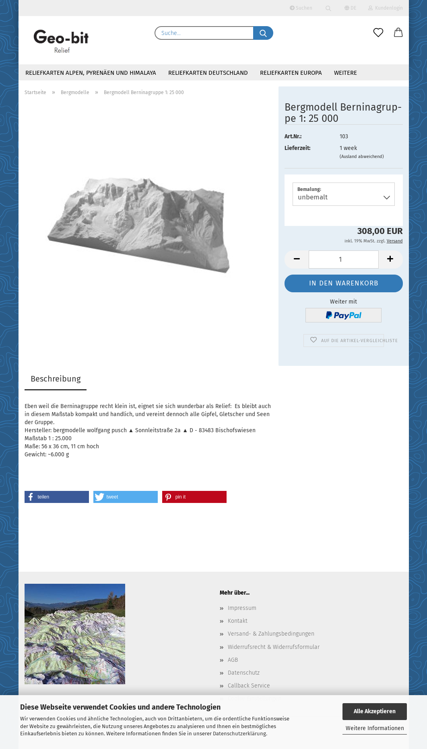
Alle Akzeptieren (375, 711)
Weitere (345, 72)
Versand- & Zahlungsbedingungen (271, 633)
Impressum (242, 608)
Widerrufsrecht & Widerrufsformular (274, 647)
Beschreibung (55, 379)
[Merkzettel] (378, 33)
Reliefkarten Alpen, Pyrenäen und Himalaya (90, 72)
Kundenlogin (385, 8)
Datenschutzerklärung (239, 734)
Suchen (301, 8)
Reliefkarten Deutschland (208, 72)
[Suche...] (263, 33)
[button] (398, 33)
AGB (233, 660)
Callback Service (249, 685)
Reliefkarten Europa (291, 72)
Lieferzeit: (297, 148)
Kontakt (238, 621)
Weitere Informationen (375, 728)
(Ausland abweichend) (362, 156)
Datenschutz (244, 672)
